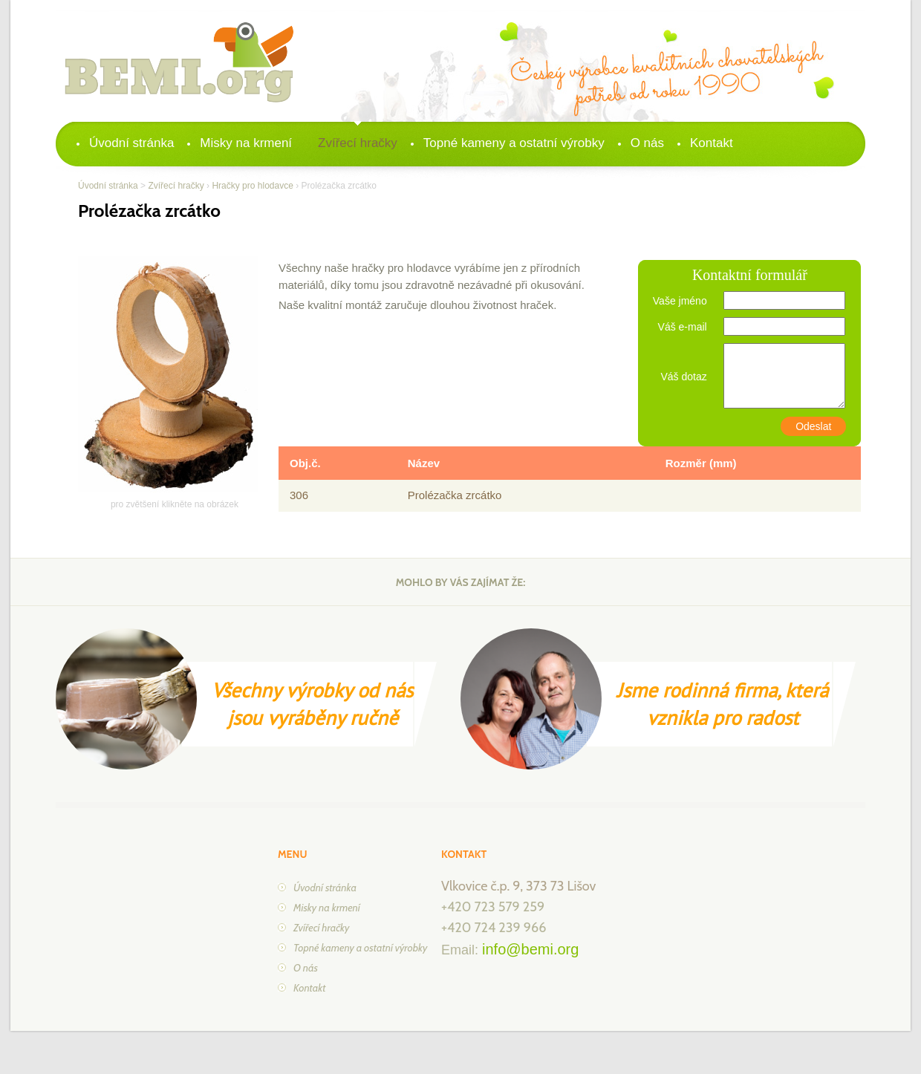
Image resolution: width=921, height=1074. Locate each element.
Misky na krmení (246, 143)
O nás (647, 143)
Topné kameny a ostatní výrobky (514, 143)
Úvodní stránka (131, 143)
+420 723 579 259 (492, 907)
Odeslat (813, 426)
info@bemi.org (530, 949)
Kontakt (711, 143)
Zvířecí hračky (357, 143)
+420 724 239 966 (493, 928)
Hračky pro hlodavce (252, 185)
